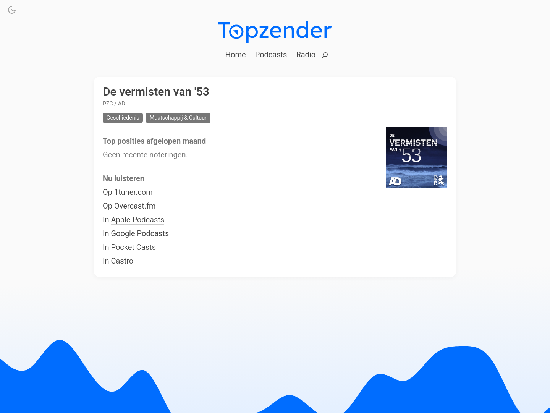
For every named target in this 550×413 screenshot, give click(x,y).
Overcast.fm (135, 206)
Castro (122, 261)
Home (235, 54)
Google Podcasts (140, 233)
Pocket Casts (133, 247)
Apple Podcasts (137, 220)
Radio (305, 54)
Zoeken (324, 56)
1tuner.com (133, 192)
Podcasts (271, 54)
